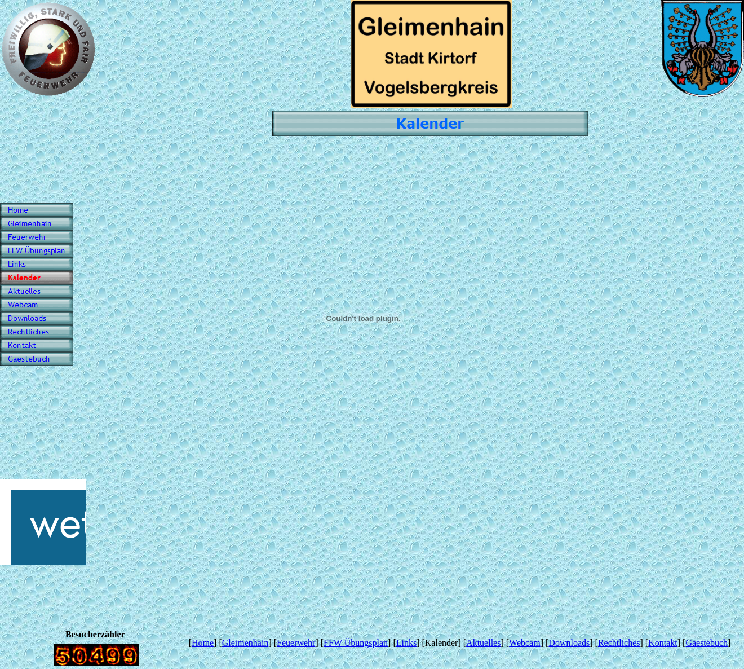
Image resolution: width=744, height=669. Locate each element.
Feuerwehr (296, 643)
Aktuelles (483, 643)
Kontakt (662, 643)
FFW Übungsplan (356, 643)
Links (406, 643)
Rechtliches (619, 643)
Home (203, 643)
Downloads (569, 643)
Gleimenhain (245, 643)
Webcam (525, 643)
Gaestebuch (706, 643)
